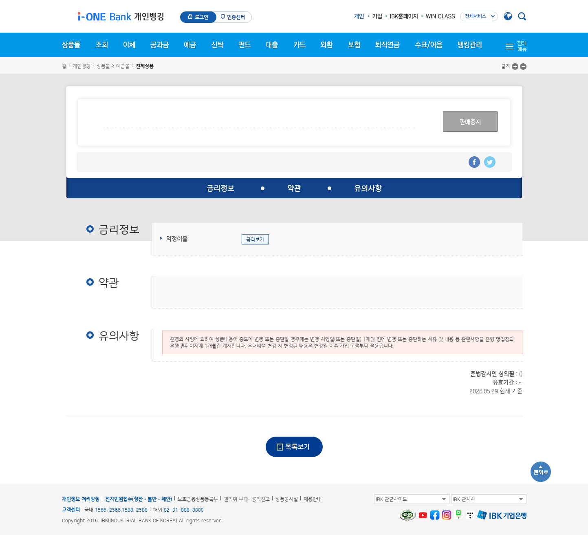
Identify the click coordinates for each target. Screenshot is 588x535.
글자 (505, 66)
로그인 (201, 17)
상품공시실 (286, 499)
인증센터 (236, 17)
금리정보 (220, 188)
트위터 (490, 162)
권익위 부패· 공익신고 (247, 499)
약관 (294, 188)
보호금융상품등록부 (198, 499)
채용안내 (313, 499)
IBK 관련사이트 (391, 499)
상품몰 (103, 66)
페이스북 (474, 162)
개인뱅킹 (81, 66)
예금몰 (123, 66)
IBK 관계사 (464, 499)
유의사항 (368, 188)
